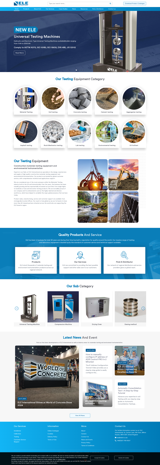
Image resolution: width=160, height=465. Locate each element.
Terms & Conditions (87, 445)
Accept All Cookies (99, 458)
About (83, 431)
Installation (17, 431)
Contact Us (85, 436)
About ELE (37, 9)
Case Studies (63, 9)
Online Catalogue (53, 431)
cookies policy (61, 459)
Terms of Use (52, 439)
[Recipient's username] (78, 3)
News (74, 9)
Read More (19, 53)
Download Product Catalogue (134, 3)
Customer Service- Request (20, 441)
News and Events (87, 439)
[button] (76, 70)
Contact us (112, 9)
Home (17, 9)
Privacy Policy (85, 442)
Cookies (50, 434)
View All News (80, 415)
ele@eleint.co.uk (121, 437)
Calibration (17, 434)
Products (26, 9)
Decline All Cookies (123, 458)
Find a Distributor (98, 9)
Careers (83, 434)
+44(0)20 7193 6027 (122, 440)
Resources (84, 9)
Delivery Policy (52, 436)
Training (16, 436)
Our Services (50, 9)
